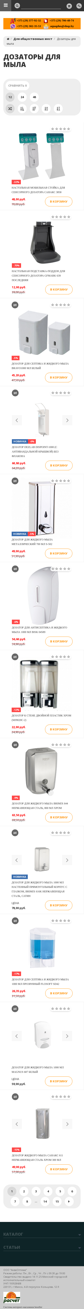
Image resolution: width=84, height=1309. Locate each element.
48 (34, 97)
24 (22, 97)
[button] (17, 420)
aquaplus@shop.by (58, 26)
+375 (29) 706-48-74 (58, 20)
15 (57, 1201)
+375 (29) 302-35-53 (25, 26)
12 (10, 97)
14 (45, 1201)
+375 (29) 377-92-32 (25, 20)
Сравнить (17, 85)
